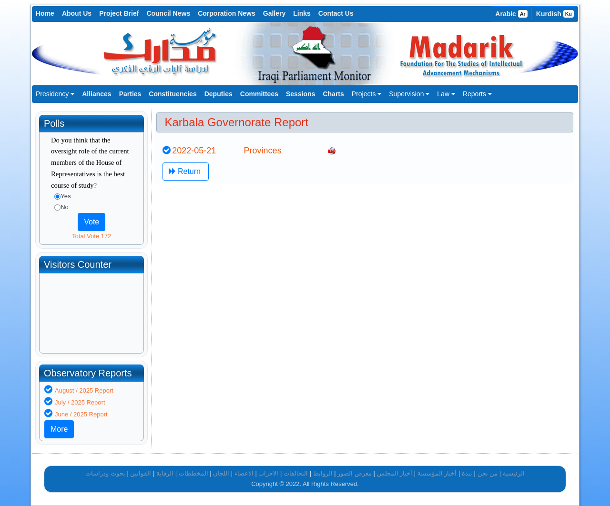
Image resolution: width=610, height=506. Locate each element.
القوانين (140, 473)
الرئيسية (514, 473)
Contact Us (336, 13)
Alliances (96, 94)
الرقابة (164, 473)
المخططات (193, 473)
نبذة (467, 473)
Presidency (55, 94)
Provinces (263, 150)
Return (186, 171)
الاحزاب (268, 473)
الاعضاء (244, 473)
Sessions (300, 94)
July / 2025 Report (80, 402)
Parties (130, 94)
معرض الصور (354, 473)
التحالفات (296, 473)
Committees (259, 94)
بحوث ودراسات (105, 473)
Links (302, 13)
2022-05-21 (194, 150)
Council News (168, 13)
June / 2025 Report (81, 414)
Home (45, 13)
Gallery (274, 13)
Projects (366, 94)
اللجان (221, 473)
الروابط (323, 473)
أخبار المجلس (395, 473)
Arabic (511, 14)
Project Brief (119, 13)
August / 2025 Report (84, 390)
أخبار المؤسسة (437, 473)
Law (446, 94)
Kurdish (555, 14)
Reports (477, 94)
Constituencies (172, 94)
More (59, 429)
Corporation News (226, 13)
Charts (333, 94)
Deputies (218, 94)
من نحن (488, 473)
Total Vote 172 (91, 236)
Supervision (409, 94)
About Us (77, 13)
